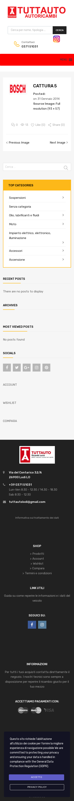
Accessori (15, 251)
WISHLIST (9, 403)
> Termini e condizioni (37, 573)
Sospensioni (17, 198)
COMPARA (10, 421)
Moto (12, 224)
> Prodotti (37, 553)
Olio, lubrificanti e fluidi (24, 215)
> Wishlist (37, 563)
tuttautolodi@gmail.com (27, 502)
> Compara (37, 568)
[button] (63, 60)
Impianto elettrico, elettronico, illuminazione (30, 235)
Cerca (60, 30)
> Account (37, 558)
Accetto (36, 777)
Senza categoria (20, 206)
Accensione (17, 259)
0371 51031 (30, 46)
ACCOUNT (10, 384)
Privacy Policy (37, 787)
